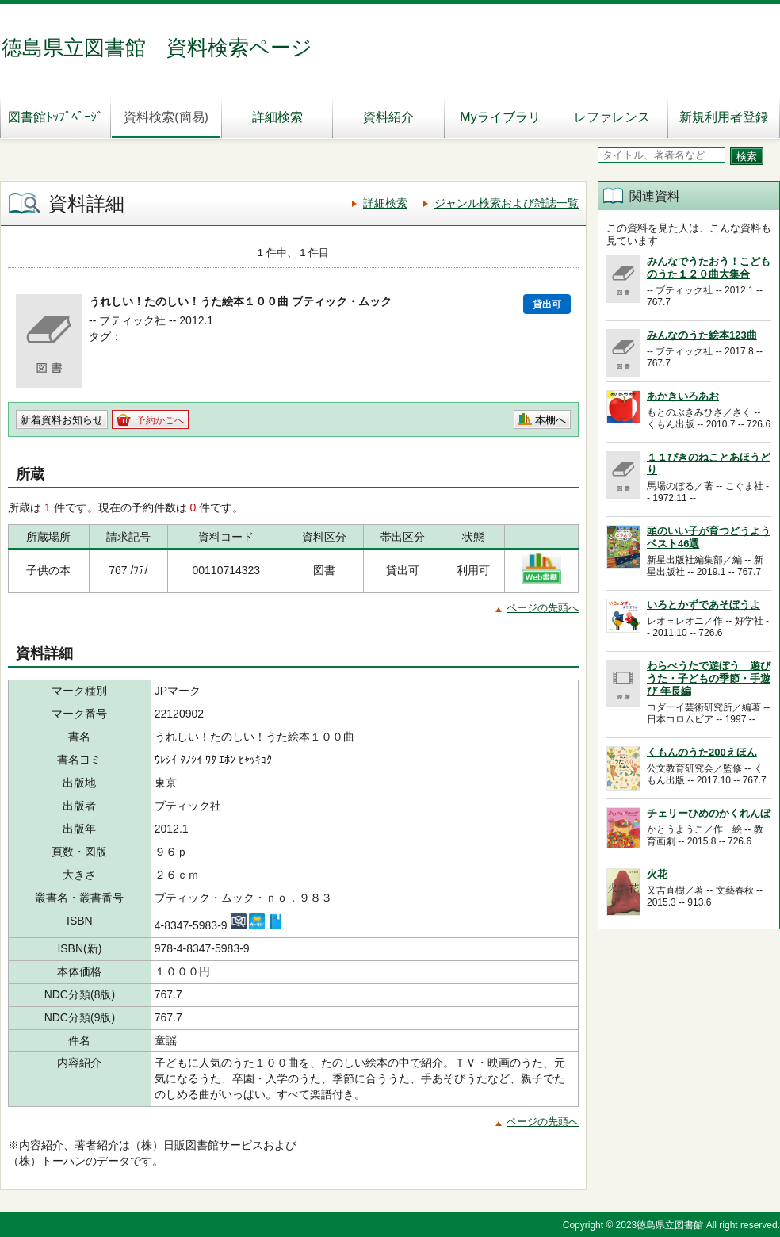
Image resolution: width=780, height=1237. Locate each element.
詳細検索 (277, 117)
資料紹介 (388, 117)
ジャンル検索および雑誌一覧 (506, 203)
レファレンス (612, 117)
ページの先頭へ (543, 608)
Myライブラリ (500, 117)
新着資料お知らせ (62, 420)
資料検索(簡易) (166, 117)
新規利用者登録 (723, 117)
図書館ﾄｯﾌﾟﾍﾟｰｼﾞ (55, 117)
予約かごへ (160, 420)
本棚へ (550, 420)
